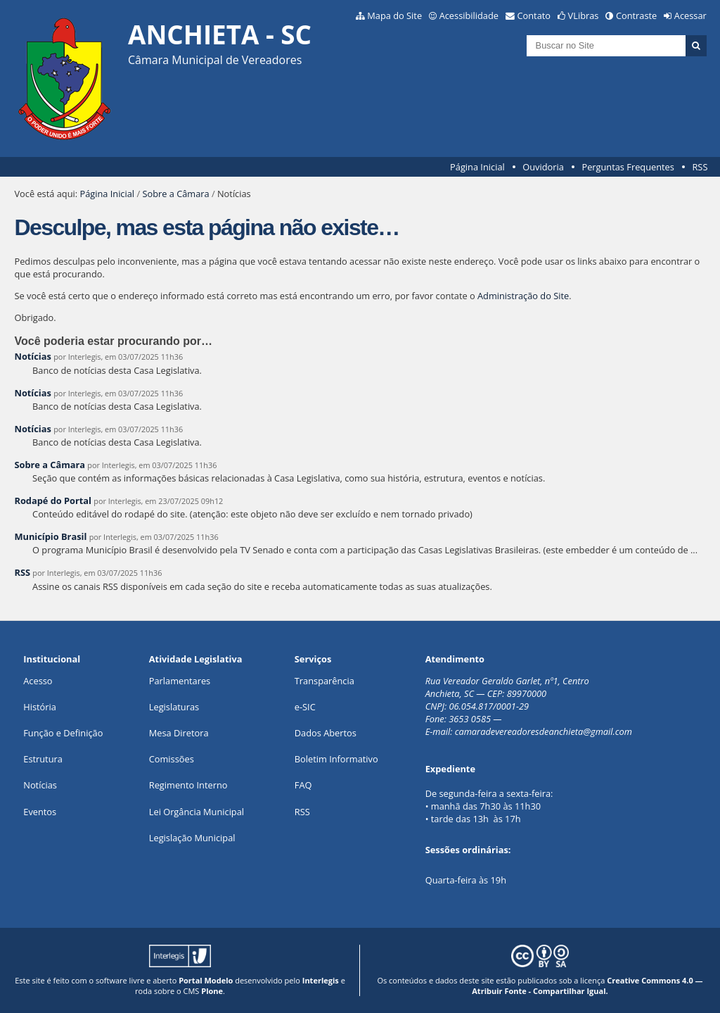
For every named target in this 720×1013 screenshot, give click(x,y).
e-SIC (305, 706)
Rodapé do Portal (52, 500)
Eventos (39, 811)
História (39, 706)
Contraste (636, 15)
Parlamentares (179, 680)
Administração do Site (523, 295)
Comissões (171, 759)
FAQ (303, 785)
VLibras (583, 15)
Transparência (324, 680)
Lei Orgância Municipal (196, 811)
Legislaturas (174, 706)
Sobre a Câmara (175, 193)
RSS (699, 167)
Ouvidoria (543, 167)
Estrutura (43, 759)
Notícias (32, 356)
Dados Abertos (325, 732)
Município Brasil (50, 536)
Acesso (37, 680)
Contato (534, 15)
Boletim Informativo (336, 759)
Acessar (690, 15)
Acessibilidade (469, 15)
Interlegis (320, 980)
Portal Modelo (206, 980)
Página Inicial (477, 167)
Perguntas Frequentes (627, 167)
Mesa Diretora (179, 732)
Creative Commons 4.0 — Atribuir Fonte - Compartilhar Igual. (587, 985)
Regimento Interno (188, 785)
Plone (212, 991)
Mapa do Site (394, 15)
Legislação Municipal (192, 837)
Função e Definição (63, 732)
